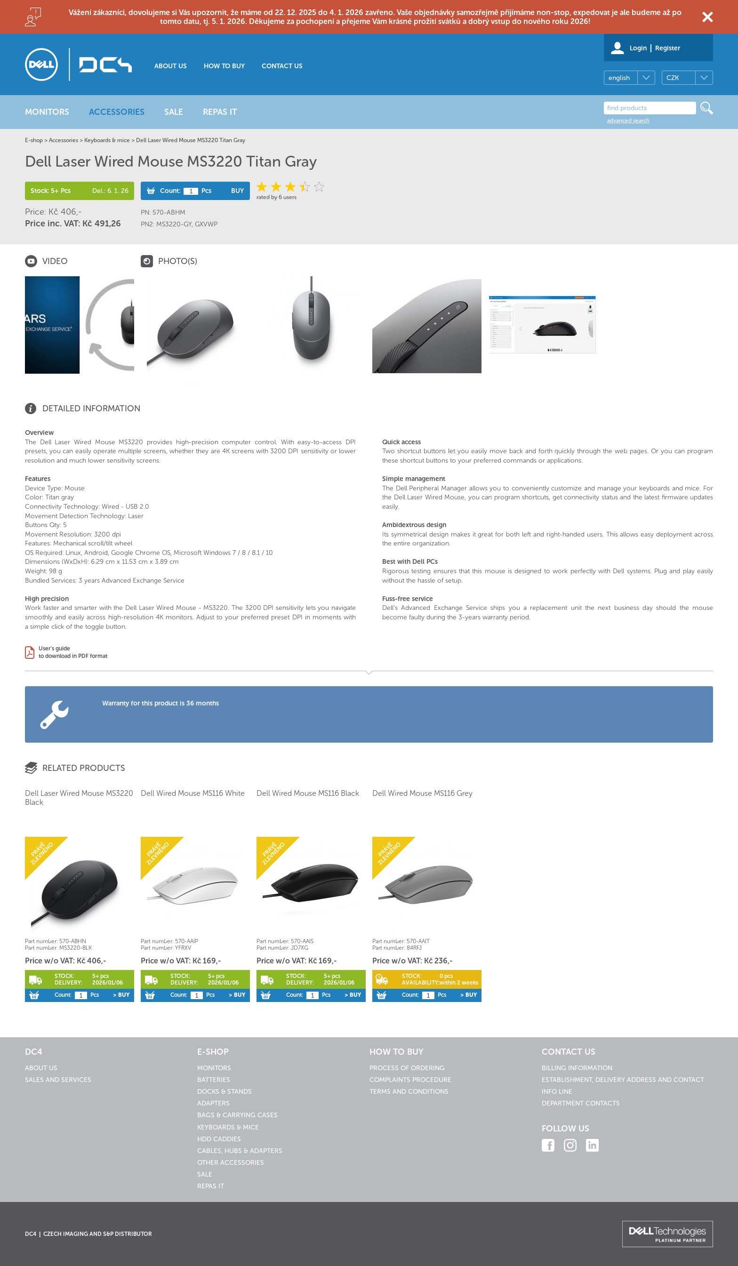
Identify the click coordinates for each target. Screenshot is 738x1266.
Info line (557, 1092)
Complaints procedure (410, 1080)
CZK (672, 78)
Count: (170, 191)
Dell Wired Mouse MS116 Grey (422, 793)
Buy (237, 191)
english (619, 78)
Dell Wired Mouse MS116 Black (308, 793)
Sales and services (58, 1080)
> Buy (121, 995)
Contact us (282, 66)
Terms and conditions (409, 1092)
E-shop (34, 140)
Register (667, 48)
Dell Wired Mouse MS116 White (193, 793)
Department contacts (581, 1103)
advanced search (628, 120)
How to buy (224, 66)
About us (170, 66)
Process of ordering (407, 1068)
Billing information (577, 1068)
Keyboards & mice (107, 140)
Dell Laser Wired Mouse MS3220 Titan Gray (190, 140)
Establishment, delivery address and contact (623, 1080)
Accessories (63, 140)
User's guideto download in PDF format (73, 652)
